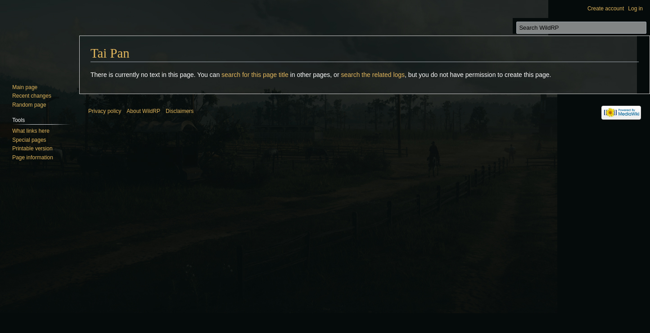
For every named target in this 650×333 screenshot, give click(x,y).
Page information (32, 157)
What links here (31, 131)
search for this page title (255, 74)
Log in (635, 8)
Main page (24, 87)
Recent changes (31, 96)
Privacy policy (104, 111)
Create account (605, 8)
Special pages (29, 140)
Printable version (32, 148)
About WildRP (143, 111)
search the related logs (373, 74)
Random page (29, 105)
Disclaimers (180, 111)
